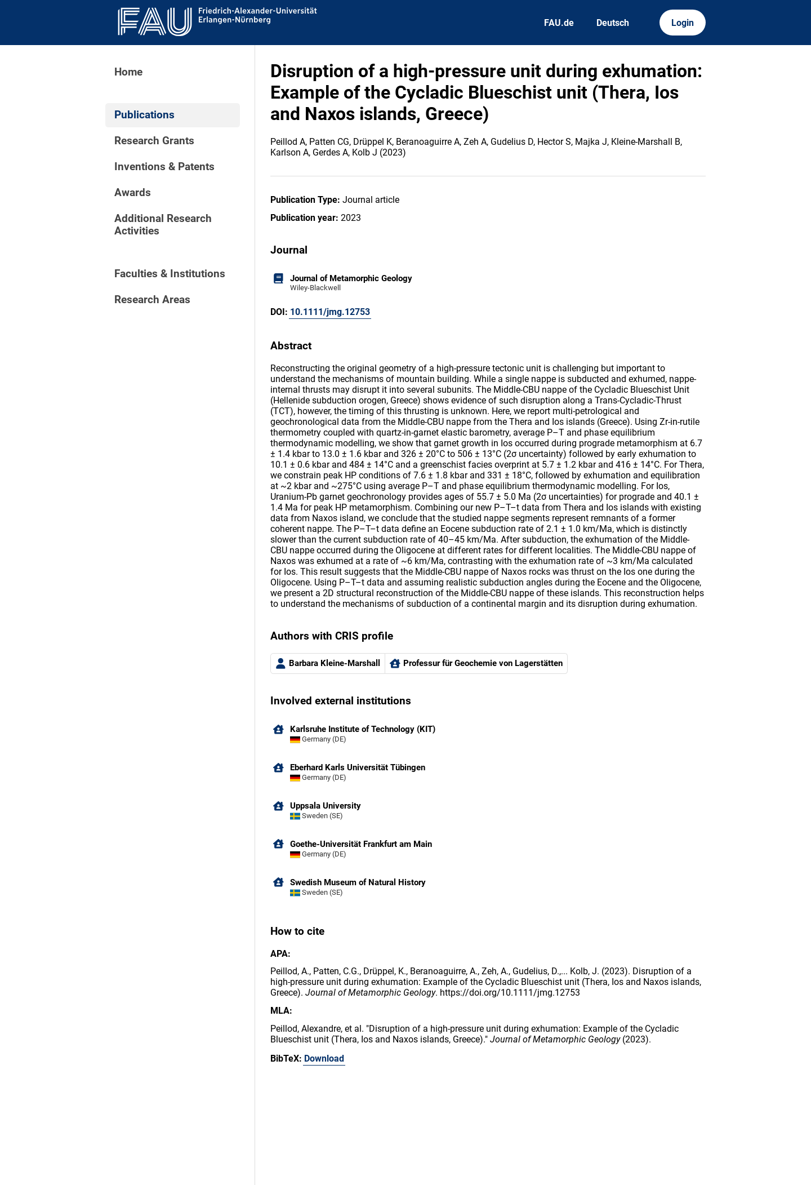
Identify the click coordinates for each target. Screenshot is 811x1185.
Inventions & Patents (164, 167)
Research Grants (154, 141)
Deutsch (612, 22)
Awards (132, 193)
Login (682, 22)
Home (128, 72)
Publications (144, 115)
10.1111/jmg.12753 (330, 312)
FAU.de (559, 22)
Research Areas (152, 300)
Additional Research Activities (163, 224)
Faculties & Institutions (169, 274)
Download (324, 1058)
